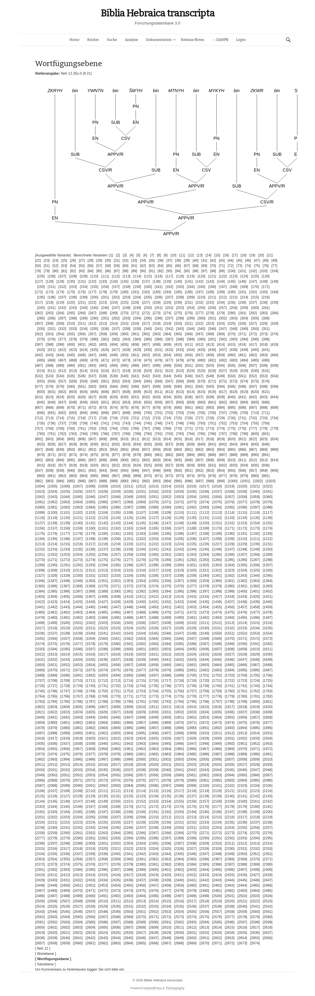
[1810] (141, 707)
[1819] (255, 707)
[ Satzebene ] (45, 964)
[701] (159, 413)
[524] (191, 371)
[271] (135, 313)
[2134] (153, 796)
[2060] (179, 775)
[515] (94, 371)
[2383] (179, 864)
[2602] (65, 927)
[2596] (229, 922)
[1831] (166, 712)
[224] (114, 302)
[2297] (52, 843)
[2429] (40, 880)
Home (74, 40)
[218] (50, 302)
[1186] (179, 533)
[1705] (255, 675)
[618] (234, 392)
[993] (157, 481)
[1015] (179, 486)
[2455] (128, 885)
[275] (178, 313)
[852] (92, 449)
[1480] (52, 617)
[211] (212, 297)
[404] (114, 344)
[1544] (141, 633)
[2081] (204, 780)
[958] (264, 470)
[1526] (153, 628)
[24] (55, 260)
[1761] (242, 691)
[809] (114, 439)
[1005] (52, 486)
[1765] (52, 696)
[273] (157, 313)
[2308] (191, 843)
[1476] (242, 612)
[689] (274, 407)
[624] (60, 397)
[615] (201, 392)
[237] (253, 302)
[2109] (77, 791)
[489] (60, 365)
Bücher (93, 40)
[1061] (40, 502)
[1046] (90, 497)
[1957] (77, 749)
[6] (145, 255)
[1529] (191, 628)
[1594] (52, 649)
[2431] (65, 880)
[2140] (229, 796)
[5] (138, 255)
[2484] (255, 891)
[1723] (242, 680)
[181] (135, 292)
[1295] (116, 565)
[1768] (90, 696)
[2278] (52, 838)
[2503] (255, 896)
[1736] (166, 686)
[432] (169, 350)
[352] (39, 334)
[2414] (90, 875)
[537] (92, 376)
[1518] (52, 628)
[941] (82, 470)
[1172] (242, 528)
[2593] (191, 922)
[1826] (103, 712)
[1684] (229, 670)
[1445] (90, 607)
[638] (210, 397)
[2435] (116, 880)
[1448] (128, 607)
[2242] (77, 827)
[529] (244, 371)
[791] (159, 434)
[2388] (242, 864)
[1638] (128, 659)
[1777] (204, 696)
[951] (189, 470)
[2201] (40, 817)
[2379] (128, 864)
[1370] (103, 586)
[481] (212, 360)
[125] (255, 276)
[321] (189, 323)
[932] (223, 465)
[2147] (77, 801)
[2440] (179, 880)
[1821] (40, 712)
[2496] (166, 896)
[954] (221, 470)
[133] (103, 281)
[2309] (204, 843)
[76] (266, 266)
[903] (157, 460)
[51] (47, 266)
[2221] (52, 822)
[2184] (65, 812)
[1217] (90, 544)
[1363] (255, 581)
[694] (84, 413)
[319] (167, 323)
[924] (137, 465)
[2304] (141, 843)
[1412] (153, 596)
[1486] (128, 617)
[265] (71, 313)
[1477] (255, 612)
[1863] (90, 722)
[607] (116, 392)
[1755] (166, 691)
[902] (146, 460)
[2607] (128, 927)
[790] (148, 434)
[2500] (217, 896)
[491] (82, 365)
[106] (52, 276)
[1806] (90, 707)
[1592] (267, 644)
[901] (135, 460)
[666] (266, 402)
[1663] (204, 665)
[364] (167, 334)
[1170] (217, 528)
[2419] (153, 875)
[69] (204, 266)
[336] (105, 329)
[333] (73, 329)
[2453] (103, 885)
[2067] (267, 775)
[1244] (191, 549)
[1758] (204, 691)
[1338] (179, 575)
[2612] (191, 927)
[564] (137, 381)
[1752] (128, 691)
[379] (84, 339)
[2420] (166, 875)
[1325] (255, 570)
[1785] (65, 701)
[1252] (52, 554)
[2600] (40, 927)
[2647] (153, 938)
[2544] (52, 912)
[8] (159, 255)
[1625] (204, 654)
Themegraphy (175, 988)
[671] (82, 407)
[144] (221, 281)
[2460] (191, 885)
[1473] (204, 612)
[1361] (229, 581)
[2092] (103, 785)
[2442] (204, 880)
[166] (212, 287)
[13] (200, 255)
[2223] (77, 822)
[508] (264, 365)
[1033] (166, 491)
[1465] (103, 612)
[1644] (204, 659)
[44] (231, 260)
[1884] (116, 728)
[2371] (267, 859)
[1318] (166, 570)
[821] (242, 439)
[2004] (191, 759)
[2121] (229, 791)
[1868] (153, 722)
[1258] (128, 554)
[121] (212, 276)
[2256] (255, 827)
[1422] (40, 602)
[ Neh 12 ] (42, 948)
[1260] (153, 554)
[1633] (65, 659)
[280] (232, 313)
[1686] (255, 670)
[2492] (116, 896)
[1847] (128, 717)
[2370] (255, 859)
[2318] (77, 848)
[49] (274, 260)
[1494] (229, 617)
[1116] (255, 512)
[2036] (116, 770)
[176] (82, 292)
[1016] (191, 486)
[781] (52, 434)
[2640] (65, 938)
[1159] (77, 528)
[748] (180, 423)
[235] (232, 302)
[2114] (141, 791)
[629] (114, 397)
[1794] (179, 701)
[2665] (141, 943)
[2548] (103, 912)
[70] (213, 266)
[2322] (128, 848)
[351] (266, 329)
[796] (212, 434)
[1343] (242, 575)
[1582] (141, 644)
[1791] (141, 701)
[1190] (229, 533)
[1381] (242, 586)
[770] (178, 428)
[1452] (179, 607)
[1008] (90, 486)
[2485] (267, 891)
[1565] (166, 638)
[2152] (141, 801)
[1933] (255, 738)
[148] (264, 281)
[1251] (40, 554)
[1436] (217, 602)
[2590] (153, 922)
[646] (52, 402)
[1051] (153, 497)
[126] (266, 276)
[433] (180, 350)
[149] (274, 281)
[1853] (204, 717)
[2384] (191, 864)
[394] (244, 339)
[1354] (141, 581)
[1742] (242, 686)
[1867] (141, 722)
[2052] (77, 775)
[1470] (166, 612)
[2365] (191, 859)
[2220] (40, 822)
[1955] (52, 749)
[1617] (103, 654)
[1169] (204, 528)
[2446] (255, 880)
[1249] (255, 549)
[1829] (141, 712)
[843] (234, 444)
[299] (191, 318)
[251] (159, 308)
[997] (199, 481)
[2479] (191, 891)
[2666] (153, 943)
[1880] (65, 728)
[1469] (153, 612)
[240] (41, 308)
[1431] (153, 602)
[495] (125, 365)
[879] (137, 455)
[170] (255, 287)
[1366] (52, 586)
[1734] (141, 686)
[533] (50, 376)
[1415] (191, 596)
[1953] (267, 743)
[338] (126, 329)
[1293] (90, 565)
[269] (114, 313)
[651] (105, 402)
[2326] (179, 848)
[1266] (229, 554)
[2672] (229, 943)
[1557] (65, 638)
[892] (39, 460)
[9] (166, 255)
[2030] (40, 770)
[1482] (77, 617)
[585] (125, 386)
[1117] (267, 512)
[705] (201, 413)
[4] (132, 255)
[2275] (255, 833)
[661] (212, 402)
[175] (71, 292)
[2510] (103, 901)
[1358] (191, 581)
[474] (137, 360)
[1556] (52, 638)
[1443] (65, 607)
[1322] (217, 570)
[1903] (116, 733)
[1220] (128, 544)
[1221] (141, 544)
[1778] (217, 696)
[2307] (179, 843)
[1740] (217, 686)
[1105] (116, 512)
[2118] (191, 791)
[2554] (179, 912)
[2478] (179, 891)
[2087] (40, 785)
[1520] (77, 628)
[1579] (103, 644)
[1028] (103, 491)
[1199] (103, 539)
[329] (274, 323)
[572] (223, 381)
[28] (90, 260)
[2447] (267, 880)
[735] (41, 423)
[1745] (40, 691)
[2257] (267, 827)
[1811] (153, 707)
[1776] (191, 696)
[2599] (267, 922)
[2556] (204, 912)
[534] (60, 376)
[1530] (204, 628)
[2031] (52, 770)
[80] (55, 271)
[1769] (103, 696)
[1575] (52, 644)
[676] (135, 407)
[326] (242, 323)
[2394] (77, 870)
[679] (167, 407)
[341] (159, 329)
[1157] (52, 528)
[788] (126, 434)
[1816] (217, 707)
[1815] (204, 707)
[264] (60, 313)
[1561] (116, 638)
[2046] (242, 770)
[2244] (103, 827)
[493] (103, 365)
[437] (223, 350)
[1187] (191, 533)
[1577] (77, 644)
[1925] (153, 738)
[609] (137, 392)
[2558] (229, 912)
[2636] (255, 933)
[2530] (116, 906)
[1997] (103, 759)
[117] (169, 276)
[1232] (40, 549)
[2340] (116, 854)
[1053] (179, 497)
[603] (73, 392)
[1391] (128, 591)
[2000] (141, 759)
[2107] (52, 791)
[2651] (204, 938)
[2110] (90, 791)
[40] (196, 260)
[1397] (204, 591)
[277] (199, 313)
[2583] (65, 922)
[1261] (166, 554)
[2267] (153, 833)
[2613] (204, 927)
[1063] (65, 502)
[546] (189, 376)
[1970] (242, 749)
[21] (270, 255)
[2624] (103, 933)
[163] (180, 287)
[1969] (229, 749)
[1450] (153, 607)
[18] (244, 255)
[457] (199, 355)
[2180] (255, 806)
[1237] (103, 549)
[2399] (141, 870)
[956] (242, 470)
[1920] (90, 738)
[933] (234, 465)
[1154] (255, 523)
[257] (223, 308)
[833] (126, 444)
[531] (266, 371)
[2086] (267, 780)
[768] (157, 428)
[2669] (191, 943)
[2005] (204, 759)
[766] (135, 428)
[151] (52, 287)
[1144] (128, 523)
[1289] (40, 565)
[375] (41, 339)
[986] (82, 481)
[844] (244, 444)
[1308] (40, 570)
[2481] (217, 891)
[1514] (242, 623)
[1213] (40, 544)
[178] (103, 292)
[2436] (128, 880)
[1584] (166, 644)
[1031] (141, 491)
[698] (126, 413)
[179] (114, 292)
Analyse (131, 40)
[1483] (90, 617)
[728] (210, 418)
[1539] (77, 633)
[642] (253, 397)
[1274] (90, 560)
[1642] (179, 659)
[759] (60, 428)
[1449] (141, 607)
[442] (39, 355)
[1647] (242, 659)
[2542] (267, 906)
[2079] (179, 780)
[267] (92, 313)
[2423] (204, 875)
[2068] (40, 780)
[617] (223, 392)
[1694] (116, 675)
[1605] (191, 649)
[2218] (255, 817)
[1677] (141, 670)
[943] (103, 470)
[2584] (77, 922)
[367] (199, 334)
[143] (210, 281)
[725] (178, 418)
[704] (191, 413)
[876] (105, 455)
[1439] (255, 602)
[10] (173, 255)
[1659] (153, 665)
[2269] (179, 833)
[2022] (179, 764)
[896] (82, 460)
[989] (114, 481)
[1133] (229, 518)
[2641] (77, 938)
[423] (73, 350)
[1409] (116, 596)
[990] (125, 481)
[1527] (166, 628)
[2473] (116, 891)
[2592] (179, 922)
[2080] (191, 780)
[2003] (179, 759)
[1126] (141, 518)
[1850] (166, 717)
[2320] (103, 848)
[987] (92, 481)
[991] (135, 481)
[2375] (77, 864)
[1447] (116, 607)
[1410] (128, 596)
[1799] (242, 701)
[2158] (217, 801)
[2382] (166, 864)
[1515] (255, 623)
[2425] (229, 875)
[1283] (204, 560)
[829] (84, 444)
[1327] (40, 575)
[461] (242, 355)
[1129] (179, 518)
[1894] (242, 728)
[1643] (191, 659)
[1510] (191, 623)
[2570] (141, 917)
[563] (126, 381)
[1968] (217, 749)
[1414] (179, 596)
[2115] (153, 791)
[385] (148, 339)
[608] (126, 392)
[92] (160, 271)
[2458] (166, 885)
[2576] (217, 917)
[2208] (128, 817)
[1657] (128, 665)
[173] (50, 292)
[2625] (116, 933)
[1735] (153, 686)
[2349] (229, 854)
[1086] (116, 507)
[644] (274, 397)
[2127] (65, 796)
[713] (50, 418)
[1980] (128, 754)
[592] (199, 386)
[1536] (40, 633)
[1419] (242, 596)
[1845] (103, 717)
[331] (52, 329)
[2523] (267, 901)
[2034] (90, 770)
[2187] (103, 812)
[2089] (65, 785)
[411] (189, 344)
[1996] (90, 759)
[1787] (90, 701)
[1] (111, 255)
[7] (152, 255)
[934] (244, 465)
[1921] (103, 738)
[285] (41, 318)
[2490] (90, 896)
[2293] (242, 838)
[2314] (267, 843)
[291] (105, 318)
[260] (255, 308)
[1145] (141, 523)
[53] (64, 266)
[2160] (242, 801)
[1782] (267, 696)
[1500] (65, 623)
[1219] (116, 544)
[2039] (153, 770)
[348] (234, 329)
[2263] (103, 833)
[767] (146, 428)
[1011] (128, 486)
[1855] (229, 717)
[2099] (191, 785)
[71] (222, 266)
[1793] (166, 701)
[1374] (153, 586)
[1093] (204, 507)
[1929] (204, 738)
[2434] (103, 880)
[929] (191, 465)
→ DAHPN (220, 40)
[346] (212, 329)
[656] (159, 402)
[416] (242, 344)
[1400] (242, 591)
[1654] (90, 665)
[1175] (40, 533)
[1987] (217, 754)
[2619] (40, 933)
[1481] (65, 617)
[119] (191, 276)
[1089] (153, 507)
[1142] (103, 523)
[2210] (153, 817)
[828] (73, 444)
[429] (137, 350)
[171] (266, 287)
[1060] (267, 497)
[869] (274, 449)
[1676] (128, 670)
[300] (201, 318)
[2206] (103, 817)
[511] (52, 371)
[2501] (229, 896)
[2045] (229, 770)
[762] (92, 428)
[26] (73, 260)
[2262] (90, 833)
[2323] (141, 848)
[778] (264, 428)
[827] (62, 444)
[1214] (52, 544)
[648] (73, 402)
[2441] (191, 880)
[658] (180, 402)
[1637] (116, 659)
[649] (84, 402)
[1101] (65, 512)
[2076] (141, 780)
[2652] (217, 938)
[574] (244, 381)
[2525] (52, 906)
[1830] (153, 712)
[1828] (128, 712)
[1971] (255, 749)
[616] (212, 392)
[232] (199, 302)
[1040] (255, 491)
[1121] (77, 518)
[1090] (166, 507)
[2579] (255, 917)
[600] (41, 392)
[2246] (128, 827)
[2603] (77, 927)
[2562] (40, 917)
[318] (157, 323)
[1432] (166, 602)
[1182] (128, 533)
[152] (62, 287)
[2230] (166, 822)
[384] (137, 339)
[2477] (166, 891)
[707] (223, 413)
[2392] (52, 870)
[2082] (217, 780)
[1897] (40, 733)
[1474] (217, 612)
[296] (159, 318)
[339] (137, 329)
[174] (60, 292)
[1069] (141, 502)
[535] (71, 376)
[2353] (40, 859)
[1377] (191, 586)
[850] (71, 449)
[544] (167, 376)
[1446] (103, 607)
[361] (135, 334)
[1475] (229, 612)
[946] (135, 470)
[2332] (255, 848)
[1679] (166, 670)
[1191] (242, 533)
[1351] (103, 581)
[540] (125, 376)
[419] (274, 344)
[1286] (242, 560)
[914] (274, 460)
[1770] (116, 696)
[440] (255, 350)
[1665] (229, 665)
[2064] (229, 775)
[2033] (77, 770)
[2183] (52, 812)
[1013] (153, 486)
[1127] (153, 518)
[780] (41, 434)
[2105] (267, 785)
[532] (39, 376)
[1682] (204, 670)
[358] (103, 334)
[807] (92, 439)
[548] (210, 376)
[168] (234, 287)
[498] (157, 365)
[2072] (90, 780)
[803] (50, 439)
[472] (116, 360)
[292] (116, 318)
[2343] (153, 854)
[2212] (179, 817)
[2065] (242, 775)
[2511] (116, 901)
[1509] (179, 623)
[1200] (116, 539)
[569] (191, 381)
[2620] (52, 933)
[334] (84, 329)
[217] (39, 302)
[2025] (217, 764)
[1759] (217, 691)
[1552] (242, 633)
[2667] (166, 943)
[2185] (77, 812)
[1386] (65, 591)
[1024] (52, 491)
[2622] (77, 933)
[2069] (52, 780)
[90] (143, 271)
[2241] (65, 827)
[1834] (204, 712)
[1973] (40, 754)
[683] (210, 407)
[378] (73, 339)
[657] (169, 402)
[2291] (217, 838)
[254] (191, 308)
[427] (116, 350)
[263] (50, 313)
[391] (212, 339)
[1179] (90, 533)
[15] (217, 255)
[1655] (103, 665)
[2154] (166, 801)
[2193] (179, 812)
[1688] (40, 675)
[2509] (90, 901)
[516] (105, 371)
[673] (103, 407)
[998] (210, 481)
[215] (255, 297)
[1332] (103, 575)
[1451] (166, 607)
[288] (73, 318)
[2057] (141, 775)
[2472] (103, 891)
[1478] (267, 612)
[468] (73, 360)
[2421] (179, 875)
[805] (71, 439)
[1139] (65, 523)
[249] (137, 308)
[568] (180, 381)
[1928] (191, 738)
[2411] (52, 875)
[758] (50, 428)
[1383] (267, 586)
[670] (71, 407)
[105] (41, 276)
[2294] (255, 838)
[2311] (229, 843)
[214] (244, 297)
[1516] (267, 623)
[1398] (217, 591)
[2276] (267, 833)
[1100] (52, 512)
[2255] (242, 827)
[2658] (52, 943)
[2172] (153, 806)
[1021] (255, 486)
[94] (178, 271)
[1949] (217, 743)
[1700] (191, 675)
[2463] (229, 885)
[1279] (153, 560)
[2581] (40, 922)
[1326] (267, 570)
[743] (126, 423)
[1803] (52, 707)
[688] (264, 407)
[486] (266, 360)
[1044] (65, 497)
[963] (73, 476)
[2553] (166, 912)
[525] (201, 371)
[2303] (128, 843)
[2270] (191, 833)
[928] (180, 465)
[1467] (128, 612)
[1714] (128, 680)
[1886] (141, 728)
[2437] (141, 880)
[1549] (204, 633)
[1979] (116, 754)
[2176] (204, 806)
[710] (255, 413)
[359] (114, 334)
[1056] (217, 497)
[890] (255, 455)
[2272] (217, 833)
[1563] (141, 638)
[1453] (191, 607)
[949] (167, 470)
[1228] (229, 544)
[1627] (229, 654)
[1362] (242, 581)
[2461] (204, 885)
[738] (73, 423)
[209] (191, 297)
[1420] (255, 596)
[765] (125, 428)
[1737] (179, 686)
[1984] (179, 754)
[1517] (40, 628)
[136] (135, 281)
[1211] (255, 539)
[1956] (65, 749)
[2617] (255, 927)
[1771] (128, 696)
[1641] (166, 659)
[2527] (77, 906)
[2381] (153, 864)
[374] (274, 334)
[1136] (267, 518)
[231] (189, 302)
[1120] (65, 518)
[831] (105, 444)
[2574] (191, 917)
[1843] (77, 717)
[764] (114, 428)
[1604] (179, 649)
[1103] (90, 512)
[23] (47, 260)
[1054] (191, 497)
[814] (167, 439)
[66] (178, 266)
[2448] (40, 885)
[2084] (242, 780)
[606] (105, 392)
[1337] (166, 575)
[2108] (65, 791)
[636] (189, 397)
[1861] (65, 722)
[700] (148, 413)
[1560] (103, 638)
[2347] (204, 854)
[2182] (40, 812)
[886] (212, 455)
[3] (125, 255)
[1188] (204, 533)
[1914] (255, 733)
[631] (135, 397)
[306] (266, 318)
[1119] (52, 518)
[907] (199, 460)
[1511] (204, 623)
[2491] (103, 896)
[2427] (255, 875)
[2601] (52, 927)
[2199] (255, 812)
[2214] (204, 817)
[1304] (229, 565)
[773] (210, 428)
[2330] (229, 848)
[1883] (103, 728)
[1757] (191, 691)
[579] (60, 386)
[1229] (242, 544)
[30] (108, 260)
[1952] (255, 743)
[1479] (40, 617)
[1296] (128, 565)
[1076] (229, 502)
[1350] (90, 581)
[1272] (65, 560)
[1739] (204, 686)
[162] (169, 287)
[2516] (179, 901)
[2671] (217, 943)
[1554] (267, 633)
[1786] (77, 701)
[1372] (128, 586)
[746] (159, 423)
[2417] (128, 875)
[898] (103, 460)
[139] (167, 281)
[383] (126, 339)
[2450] (65, 885)
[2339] (103, 854)
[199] (84, 297)
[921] (105, 465)
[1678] (153, 670)
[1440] (267, 602)
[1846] (116, 717)
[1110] (179, 512)
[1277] (128, 560)
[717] (92, 418)
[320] (178, 323)
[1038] (229, 491)
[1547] (179, 633)
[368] (210, 334)
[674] (114, 407)
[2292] (229, 838)
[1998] (116, 759)
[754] (244, 423)
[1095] (229, 507)
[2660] (77, 943)
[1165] (153, 528)
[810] (125, 439)
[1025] (65, 491)
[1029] (116, 491)
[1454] (204, 607)
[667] (39, 407)
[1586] (191, 644)
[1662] (191, 665)
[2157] (204, 801)
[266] (82, 313)
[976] (212, 476)
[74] (248, 266)
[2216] (229, 817)
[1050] (141, 497)
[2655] (255, 938)
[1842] (65, 717)
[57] (99, 266)
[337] (116, 329)
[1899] (65, 733)
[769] (167, 428)
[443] (50, 355)
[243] (73, 308)
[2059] (166, 775)
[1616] (90, 654)
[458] (210, 355)
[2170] (128, 806)
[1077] (242, 502)
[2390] (267, 864)
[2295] (267, 838)
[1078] (255, 502)
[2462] (217, 885)
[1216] (77, 544)
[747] (169, 423)
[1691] (77, 675)
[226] (135, 302)
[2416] (116, 875)
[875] (94, 455)
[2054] (103, 775)
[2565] (77, 917)
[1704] (242, 675)
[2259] (52, 833)
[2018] (128, 764)
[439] (244, 350)
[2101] (217, 785)
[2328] (204, 848)
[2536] (191, 906)
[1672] (77, 670)
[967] (116, 476)
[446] (82, 355)
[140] (178, 281)
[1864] (103, 722)
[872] (62, 455)
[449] (114, 355)
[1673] (90, 670)
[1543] (128, 633)
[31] (117, 260)
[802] (39, 439)
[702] (169, 413)
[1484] (103, 617)
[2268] (166, 833)
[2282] (103, 838)
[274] (167, 313)
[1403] (40, 596)
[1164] (141, 528)
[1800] (255, 701)
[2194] (191, 812)
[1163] (128, 528)
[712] (39, 418)
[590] (178, 386)
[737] (62, 423)
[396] (266, 339)
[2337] (77, 854)
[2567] (103, 917)
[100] (232, 271)
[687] (253, 407)
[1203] (153, 539)
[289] (84, 318)
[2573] (179, 917)
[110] (94, 276)
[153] (73, 287)
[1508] (166, 623)
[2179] (242, 806)
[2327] (191, 848)
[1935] (40, 743)
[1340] (204, 575)
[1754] (153, 691)
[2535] (179, 906)
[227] (146, 302)
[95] (187, 271)
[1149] (191, 523)
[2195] (204, 812)
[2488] (65, 896)
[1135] (255, 518)
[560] (94, 381)
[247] (116, 308)
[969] (137, 476)
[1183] (141, 533)
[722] (146, 418)
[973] (180, 476)
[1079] (267, 502)
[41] (204, 260)
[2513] (141, 901)
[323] (210, 323)
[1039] (242, 491)
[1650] (40, 665)
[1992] (40, 759)
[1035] (191, 491)
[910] (232, 460)
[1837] (242, 712)
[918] (73, 465)
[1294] (103, 565)
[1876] (255, 722)
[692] (62, 413)
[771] (189, 428)
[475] (148, 360)
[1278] (141, 560)
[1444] (77, 607)
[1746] (52, 691)
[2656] (267, 938)
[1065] (90, 502)
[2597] (242, 922)
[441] (266, 350)
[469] (84, 360)
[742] (116, 423)
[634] (167, 397)
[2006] (217, 759)
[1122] (90, 518)
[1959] (103, 749)
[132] (92, 281)
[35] (152, 260)
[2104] (255, 785)
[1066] (103, 502)
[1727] (52, 686)
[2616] (242, 927)
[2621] (65, 933)
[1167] (179, 528)
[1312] (90, 570)
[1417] (217, 596)
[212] (223, 297)
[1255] (90, 554)
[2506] (52, 901)
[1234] (65, 549)
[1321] (204, 570)
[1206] (191, 539)
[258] (234, 308)
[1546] (166, 633)
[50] (38, 266)
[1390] (116, 591)
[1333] (116, 575)
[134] (114, 281)
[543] (157, 376)
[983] (50, 481)
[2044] (217, 770)
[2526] (65, 906)
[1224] (179, 544)
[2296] (40, 843)
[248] (126, 308)
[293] (126, 318)
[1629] (255, 654)
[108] (73, 276)
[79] (47, 271)
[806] (82, 439)
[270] (125, 313)
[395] (255, 339)
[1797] (217, 701)
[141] (189, 281)
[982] (39, 481)
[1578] (90, 644)
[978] (234, 476)
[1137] (40, 523)
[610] (148, 392)
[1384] (40, 591)
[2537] (204, 906)
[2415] (103, 875)
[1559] (90, 638)
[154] (84, 287)
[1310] (65, 570)
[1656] (116, 665)
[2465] (255, 885)
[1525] (141, 628)
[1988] (229, 754)
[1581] (128, 644)
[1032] (153, 491)
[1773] (153, 696)
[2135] (166, 796)
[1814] (191, 707)
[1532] (229, 628)
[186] (189, 292)
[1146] (153, 523)
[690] (41, 413)
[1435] (204, 602)
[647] (62, 402)
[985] (71, 481)
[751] (212, 423)
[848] (50, 449)
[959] (274, 470)
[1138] (52, 523)
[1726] (40, 686)
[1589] (229, 644)
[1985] (191, 754)
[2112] (116, 791)
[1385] (52, 591)
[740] (94, 423)
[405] (125, 344)
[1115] (242, 512)
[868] (264, 449)
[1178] (77, 533)
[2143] (267, 796)
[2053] (90, 775)
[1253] (65, 554)
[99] (222, 271)
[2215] (217, 817)
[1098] (267, 507)
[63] (152, 266)
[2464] (242, 885)
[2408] (255, 870)
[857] (146, 449)
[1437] (229, 602)
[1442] (52, 607)
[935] (255, 465)
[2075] (128, 780)
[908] (210, 460)
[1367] (65, 586)
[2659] (65, 943)
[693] (73, 413)
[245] (94, 308)
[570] (201, 381)
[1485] (116, 617)
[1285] (229, 560)
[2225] (103, 822)
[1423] (52, 602)
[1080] (40, 507)
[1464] (90, 612)
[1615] (77, 654)
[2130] (103, 796)
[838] (180, 444)
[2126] (52, 796)
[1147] (166, 523)
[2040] (166, 770)
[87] (117, 271)
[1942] (128, 743)
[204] (137, 297)
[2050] (52, 775)
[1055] (204, 497)
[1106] (128, 512)
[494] (114, 365)
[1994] (65, 759)
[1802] (40, 707)
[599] (274, 386)
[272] (146, 313)
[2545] (65, 912)
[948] (157, 470)
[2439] (166, 880)
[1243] (179, 549)
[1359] (204, 581)
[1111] (191, 512)
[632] (146, 397)
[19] (252, 255)
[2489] (77, 896)
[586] (135, 386)
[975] (201, 476)
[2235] (229, 822)
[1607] (217, 649)
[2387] (229, 864)
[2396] (103, 870)
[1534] (255, 628)
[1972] (267, 749)
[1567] (191, 638)
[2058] (153, 775)
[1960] (116, 749)
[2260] (65, 833)
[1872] (204, 722)
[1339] (191, 575)
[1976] (77, 754)
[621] (266, 392)
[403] (103, 344)
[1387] (77, 591)
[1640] (153, 659)
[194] (274, 292)
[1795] (191, 701)
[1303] (217, 565)
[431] (159, 350)
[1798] (229, 701)
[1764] (40, 696)
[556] (52, 381)
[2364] (179, 859)
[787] (116, 434)
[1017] (204, 486)
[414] (221, 344)
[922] (116, 465)
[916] (52, 465)
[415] (232, 344)
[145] (232, 281)
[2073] (103, 780)
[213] (234, 297)
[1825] (90, 712)
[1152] (229, 523)
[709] (244, 413)
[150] (41, 287)
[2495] (153, 896)
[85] (99, 271)
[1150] (204, 523)
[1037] (217, 491)
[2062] (204, 775)
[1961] (128, 749)
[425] (94, 350)
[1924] (141, 738)
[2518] (204, 901)
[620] (255, 392)
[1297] (141, 565)
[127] (39, 281)
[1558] (77, 638)
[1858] (267, 717)
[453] (157, 355)
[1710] (77, 680)
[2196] (217, 812)
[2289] (191, 838)
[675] (125, 407)
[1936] (52, 743)
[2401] (166, 870)
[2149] (103, 801)
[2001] (153, 759)
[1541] (103, 633)
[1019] (229, 486)
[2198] (242, 812)
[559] (84, 381)
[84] (90, 271)
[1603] (166, 649)
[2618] (267, 927)
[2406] (229, 870)
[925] (148, 465)
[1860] (52, 722)
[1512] (217, 623)
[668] (50, 407)
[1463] (77, 612)
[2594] (204, 922)
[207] (169, 297)
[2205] (90, 817)
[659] (191, 402)
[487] (39, 365)
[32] (125, 260)
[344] (191, 329)
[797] (223, 434)
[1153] (242, 523)
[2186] (90, 812)
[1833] (191, 712)
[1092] (191, 507)
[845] (255, 444)
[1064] (77, 502)
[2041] (179, 770)
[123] (234, 276)
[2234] (217, 822)
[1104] (103, 512)
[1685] (242, 670)
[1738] (191, 686)
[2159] (229, 801)
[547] (199, 376)
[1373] (141, 586)
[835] (148, 444)
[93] (169, 271)
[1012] (141, 486)
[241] (52, 308)
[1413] (166, 596)
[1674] (103, 670)
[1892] (217, 728)
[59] (117, 266)
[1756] (179, 691)
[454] (167, 355)
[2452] (90, 885)
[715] (71, 418)
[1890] (191, 728)
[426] (105, 350)
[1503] (103, 623)
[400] (71, 344)
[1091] (179, 507)
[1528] (179, 628)
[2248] (153, 827)
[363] (157, 334)
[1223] (166, 544)
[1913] (242, 733)
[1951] (242, 743)
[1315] (128, 570)
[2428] (267, 875)
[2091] (90, 785)
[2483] (242, 891)
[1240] (141, 549)
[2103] (242, 785)
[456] (189, 355)
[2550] (128, 912)
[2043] (204, 770)
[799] (244, 434)
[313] (103, 323)
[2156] (191, 801)
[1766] (65, 696)
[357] (92, 334)
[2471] (90, 891)
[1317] (153, 570)
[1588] (217, 644)
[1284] (217, 560)
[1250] (267, 549)
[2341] (128, 854)
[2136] (179, 796)
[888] (234, 455)
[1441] (40, 607)
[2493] (128, 896)
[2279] (65, 838)
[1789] (116, 701)
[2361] (141, 859)
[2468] (52, 891)
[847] (39, 449)
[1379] (217, 586)
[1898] (52, 733)
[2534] (166, 906)
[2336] (65, 854)
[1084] (90, 507)
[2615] (229, 927)
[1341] (217, 575)
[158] (126, 287)
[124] (244, 276)
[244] (84, 308)
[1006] (65, 486)
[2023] (191, 764)
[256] (212, 308)
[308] (50, 323)
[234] (221, 302)
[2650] (191, 938)
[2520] (229, 901)
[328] (264, 323)
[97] (204, 271)
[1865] (116, 722)
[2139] (217, 796)
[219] (60, 302)
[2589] (141, 922)
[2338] (90, 854)
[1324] (242, 570)
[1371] (116, 586)
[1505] (128, 623)
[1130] (191, 518)
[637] (199, 397)
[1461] (52, 612)
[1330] (77, 575)
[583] (103, 386)
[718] (103, 418)
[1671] (65, 670)
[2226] (116, 822)
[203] (126, 297)
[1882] (90, 728)
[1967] (204, 749)
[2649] (179, 938)
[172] (39, 292)
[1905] (141, 733)
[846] (266, 444)
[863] (210, 449)
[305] (255, 318)
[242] (62, 308)
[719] (114, 418)
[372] (253, 334)
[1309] (52, 570)
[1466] (116, 612)
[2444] (229, 880)
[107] (62, 276)
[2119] (204, 791)
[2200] (267, 812)
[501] (189, 365)
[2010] (267, 759)
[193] (264, 292)
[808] (103, 439)
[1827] (116, 712)
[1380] (229, 586)
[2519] (217, 901)
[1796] (204, 701)
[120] (201, 276)
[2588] (128, 922)
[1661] (179, 665)
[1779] (229, 696)
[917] (62, 465)
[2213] (191, 817)
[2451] (77, 885)
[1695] (128, 675)
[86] (108, 271)
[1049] (128, 497)
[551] (242, 376)
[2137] (191, 796)
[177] (92, 292)
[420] (41, 350)
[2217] (242, 817)
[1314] (116, 570)
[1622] (166, 654)
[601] (52, 392)
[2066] (255, 775)
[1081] (52, 507)
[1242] (166, 549)
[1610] (255, 649)
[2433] (90, 880)
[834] (137, 444)
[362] (146, 334)
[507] (253, 365)
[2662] (103, 943)
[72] (231, 266)
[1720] (204, 680)
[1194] (40, 539)
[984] (60, 481)
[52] (55, 266)
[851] (82, 449)
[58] (108, 266)
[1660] (166, 665)
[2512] (128, 901)
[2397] (116, 870)
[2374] (65, 864)
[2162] (267, 801)
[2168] (103, 806)
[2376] (90, 864)
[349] (244, 329)
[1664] (217, 665)
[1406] (77, 596)
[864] (221, 449)
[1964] (166, 749)
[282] (253, 313)
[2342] (141, 854)
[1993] (52, 759)
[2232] (191, 822)
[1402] (267, 591)
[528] (234, 371)
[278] (210, 313)
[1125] (128, 518)
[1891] (204, 728)
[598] (264, 386)
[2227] (128, 822)
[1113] (217, 512)
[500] (178, 365)
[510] (41, 371)
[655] (148, 402)
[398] (50, 344)
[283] (264, 313)
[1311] (77, 570)
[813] (157, 439)
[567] (169, 381)
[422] (62, 350)
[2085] (255, 780)
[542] (146, 376)
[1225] (191, 544)
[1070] (153, 502)
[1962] (141, 749)
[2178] (229, 806)
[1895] (255, 728)
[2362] (153, 859)
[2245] (116, 827)
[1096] (242, 507)
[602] (62, 392)
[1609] (242, 649)
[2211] (166, 817)
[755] (255, 423)
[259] (244, 308)
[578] (50, 386)
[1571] (242, 638)
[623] (50, 397)
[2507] (65, 901)
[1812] (166, 707)
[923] (126, 465)
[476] (159, 360)
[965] (94, 476)
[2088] (52, 785)
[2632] (204, 933)
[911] (242, 460)
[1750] (103, 691)
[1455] (217, 607)
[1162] (116, 528)
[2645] (128, 938)
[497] (146, 365)
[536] (82, 376)
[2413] (77, 875)
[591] (189, 386)
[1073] (191, 502)
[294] (137, 318)
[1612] (40, 654)
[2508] (77, 901)
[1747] (65, 691)
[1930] (217, 738)
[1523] (116, 628)
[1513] (229, 623)
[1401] (255, 591)
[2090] (77, 785)
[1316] (141, 570)
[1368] (77, 586)
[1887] (153, 728)
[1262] (179, 554)
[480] (201, 360)
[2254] (229, 827)
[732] (253, 418)
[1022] (267, 486)
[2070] (65, 780)
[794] (191, 434)
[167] (223, 287)
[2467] (40, 891)
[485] (255, 360)
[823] (264, 439)
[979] (244, 476)
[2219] (267, 817)
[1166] (166, 528)
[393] (234, 339)
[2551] (141, 912)
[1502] (90, 623)
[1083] (77, 507)
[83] (82, 271)
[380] (94, 339)
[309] (60, 323)
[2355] (65, 859)
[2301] (103, 843)
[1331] (90, 575)
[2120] (217, 791)
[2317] (65, 848)
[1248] (242, 549)
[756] (266, 423)
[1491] (191, 617)
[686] (242, 407)
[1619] (128, 654)
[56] (90, 266)
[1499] (52, 623)
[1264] (204, 554)
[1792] (153, 701)
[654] (137, 402)
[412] (199, 344)
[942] (92, 470)
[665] (255, 402)
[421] (52, 350)
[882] (169, 455)
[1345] (267, 575)
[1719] (191, 680)
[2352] (267, 854)
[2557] (217, 912)
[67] (187, 266)
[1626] (217, 654)
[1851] (179, 717)
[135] (125, 281)
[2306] (166, 843)
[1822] (52, 712)
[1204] (166, 539)
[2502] (242, 896)
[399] (60, 344)
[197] (62, 297)
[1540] (90, 633)
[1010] (116, 486)
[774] (221, 428)
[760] (71, 428)
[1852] (191, 717)
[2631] (191, 933)
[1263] (191, 554)
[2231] (179, 822)
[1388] (90, 591)
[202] (116, 297)
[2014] (77, 764)
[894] (60, 460)
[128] (50, 281)
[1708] (52, 680)
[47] (257, 260)
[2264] (116, 833)
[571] (212, 381)
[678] (157, 407)
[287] (62, 318)
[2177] (217, 806)
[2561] (267, 912)
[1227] (217, 544)
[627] (92, 397)
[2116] (166, 791)
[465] (41, 360)
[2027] (242, 764)
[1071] (166, 502)
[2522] (255, 901)
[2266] (141, 833)
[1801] (267, 701)
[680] (178, 407)
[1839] (267, 712)
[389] (191, 339)
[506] (242, 365)
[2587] (116, 922)
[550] (232, 376)
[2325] (166, 848)
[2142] (255, 796)
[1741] (229, 686)
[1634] (77, 659)
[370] (232, 334)
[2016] (103, 764)
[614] (191, 392)
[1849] (153, 717)
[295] (148, 318)
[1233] (52, 549)
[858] (157, 449)
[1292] (77, 565)
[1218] (103, 544)
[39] (187, 260)
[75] (257, 266)
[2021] (166, 764)
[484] (244, 360)
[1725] (267, 680)
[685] (232, 407)
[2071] (77, 780)
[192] (253, 292)
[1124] (116, 518)
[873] (73, 455)
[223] (103, 302)
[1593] (40, 649)
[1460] (40, 612)
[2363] (166, 859)
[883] (180, 455)
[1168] (191, 528)
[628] (103, 397)
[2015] (90, 764)
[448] (103, 355)
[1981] (141, 754)
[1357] (179, 581)
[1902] (103, 733)
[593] (210, 386)
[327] (253, 323)
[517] (116, 371)
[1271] (52, 560)
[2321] (116, 848)
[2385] (204, 864)
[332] (62, 329)
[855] (125, 449)
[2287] (166, 838)
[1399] (229, 591)
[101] (242, 271)
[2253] (217, 827)
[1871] (191, 722)
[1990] (255, 754)
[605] (94, 392)
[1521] (90, 628)
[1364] (267, 581)
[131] (82, 281)
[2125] (40, 796)
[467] (62, 360)
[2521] (242, 901)
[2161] (255, 801)
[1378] (204, 586)
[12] (191, 255)
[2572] (166, 917)
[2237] (255, 822)
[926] (159, 465)
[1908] (179, 733)
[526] (212, 371)
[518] (126, 371)
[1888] (166, 728)
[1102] (77, 512)
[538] (103, 376)
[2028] (255, 764)
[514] (84, 371)
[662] (223, 402)
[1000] (232, 481)
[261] (266, 308)
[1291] (65, 565)
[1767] (77, 696)
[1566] (179, 638)
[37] (169, 260)
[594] (221, 386)
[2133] (141, 796)
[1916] (40, 738)
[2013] (65, 764)
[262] (39, 313)
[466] (52, 360)
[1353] (128, 581)
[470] (94, 360)
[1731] (103, 686)
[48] (266, 260)
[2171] (141, 806)
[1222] (153, 544)
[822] (253, 439)
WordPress (154, 988)
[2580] (267, 917)
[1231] (267, 544)
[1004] (40, 486)
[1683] (217, 670)
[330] (41, 329)
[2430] (52, 880)
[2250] (179, 827)
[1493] (217, 617)
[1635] (90, 659)
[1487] (141, 617)
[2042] (191, 770)
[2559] (242, 912)
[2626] (128, 933)
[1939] (90, 743)
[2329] (217, 848)
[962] (62, 476)
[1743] (255, 686)
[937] (39, 470)
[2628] (153, 933)
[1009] (103, 486)
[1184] (153, 533)
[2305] (153, 843)
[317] (146, 323)
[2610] (166, 927)
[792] (169, 434)
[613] (180, 392)
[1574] (40, 644)
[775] (232, 428)
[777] (253, 428)
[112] (116, 276)
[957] (253, 470)
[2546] (77, 912)
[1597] (90, 649)
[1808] (116, 707)
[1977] (90, 754)
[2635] (242, 933)
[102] (253, 271)
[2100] (204, 785)
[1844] (90, 717)
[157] (116, 287)
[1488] (153, 617)
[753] (234, 423)
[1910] (204, 733)
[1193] (267, 533)
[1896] (267, 728)
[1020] (242, 486)
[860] (178, 449)
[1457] (242, 607)
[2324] (153, 848)
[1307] (267, 565)
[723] (157, 418)
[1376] (179, 586)
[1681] (191, 670)
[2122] (242, 791)
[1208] (217, 539)
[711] (266, 413)
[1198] (90, 539)
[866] (242, 449)
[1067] (116, 502)
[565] (148, 381)
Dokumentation (159, 40)
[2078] (166, 780)
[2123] (255, 791)
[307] (39, 323)
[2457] (153, 885)
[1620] (141, 654)
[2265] (128, 833)
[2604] (90, 927)
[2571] (153, 917)
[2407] (242, 870)
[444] (60, 355)
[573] (234, 381)
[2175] (191, 806)
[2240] (52, 827)
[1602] (153, 649)
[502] (199, 365)
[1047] (103, 497)
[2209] (141, 817)
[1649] (267, 659)
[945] (125, 470)
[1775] (179, 696)
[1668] (267, 665)
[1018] (217, 486)
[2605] (103, 927)
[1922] (116, 738)
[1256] (103, 554)
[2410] (40, 875)
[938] (50, 470)
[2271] (204, 833)
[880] (148, 455)
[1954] (40, 749)
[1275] (103, 560)
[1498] (40, 623)
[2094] (128, 785)
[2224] (90, 822)
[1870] (179, 722)
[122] (223, 276)
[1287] (255, 560)
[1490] (179, 617)
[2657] (40, 943)
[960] (41, 476)
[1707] (40, 680)
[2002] (166, 759)
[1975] (65, 754)
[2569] (128, 917)
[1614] (65, 654)
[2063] (217, 775)
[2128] (77, 796)
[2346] (191, 854)
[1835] (217, 712)
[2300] (90, 843)
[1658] (141, 665)
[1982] (153, 754)
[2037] (128, 770)
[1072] (179, 502)
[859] (167, 449)
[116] (159, 276)
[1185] (166, 533)
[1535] (267, 628)
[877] (116, 455)
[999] (221, 481)
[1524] (128, 628)
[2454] (116, 885)
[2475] (141, 891)
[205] (148, 297)
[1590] (242, 644)
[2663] (116, 943)
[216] (266, 297)
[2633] (217, 933)
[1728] (65, 686)
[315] (125, 323)
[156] (105, 287)
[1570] (229, 638)
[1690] (65, 675)
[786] (105, 434)
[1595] (65, 649)
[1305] (242, 565)
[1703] (229, 675)
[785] (94, 434)
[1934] (267, 738)
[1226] (204, 544)
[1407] (90, 596)
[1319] (179, 570)
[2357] (90, 859)
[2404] (204, 870)
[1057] (229, 497)
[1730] (90, 686)
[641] (242, 397)
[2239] (40, 827)
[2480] (204, 891)
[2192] (166, 812)
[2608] (141, 927)
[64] (160, 266)
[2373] (52, 864)
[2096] (153, 785)
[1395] (179, 591)
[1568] (204, 638)
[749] (191, 423)
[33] (134, 260)
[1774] (166, 696)
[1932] (242, 738)
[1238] (116, 549)
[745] (148, 423)
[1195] (52, 539)
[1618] (116, 654)
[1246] (217, 549)
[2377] (103, 864)
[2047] (255, 770)
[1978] (103, 754)
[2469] (65, 891)
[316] (135, 323)
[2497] (179, 896)
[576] (266, 381)
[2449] (52, 885)
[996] (189, 481)
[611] (159, 392)
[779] (274, 428)
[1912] (229, 733)
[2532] (141, 906)
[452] (146, 355)
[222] (92, 302)
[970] (148, 476)
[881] (159, 455)
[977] (223, 476)
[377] (62, 339)
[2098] (179, 785)
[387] (169, 339)
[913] (264, 460)
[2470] (77, 891)
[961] (52, 476)
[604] (84, 392)
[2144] (40, 801)
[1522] (103, 628)
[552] (253, 376)
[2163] (40, 806)
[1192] (255, 533)
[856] (135, 449)
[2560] (255, 912)
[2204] (77, 817)
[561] (105, 381)
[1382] (255, 586)
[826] (52, 444)
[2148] (90, 801)
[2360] (128, 859)
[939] (60, 470)
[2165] (65, 806)
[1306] (255, 565)
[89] (134, 271)
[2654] (242, 938)
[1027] (90, 491)
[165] (201, 287)
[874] (84, 455)
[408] (157, 344)
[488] (50, 365)
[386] (159, 339)
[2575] (204, 917)
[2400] (153, 870)
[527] (223, 371)
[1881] (77, 728)
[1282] (191, 560)
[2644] (116, 938)
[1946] (179, 743)
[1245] (204, 549)
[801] (266, 434)
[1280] (166, 560)
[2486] (40, 896)
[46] (248, 260)
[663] (234, 402)
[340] (148, 329)
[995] (178, 481)
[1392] (141, 591)
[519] (137, 371)
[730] (232, 418)
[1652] (65, 665)
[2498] (191, 896)
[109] (84, 276)
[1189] (217, 533)
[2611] (179, 927)
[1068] (128, 502)
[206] (159, 297)
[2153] (153, 801)
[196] (52, 297)
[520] (148, 371)
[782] (62, 434)
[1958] (90, 749)
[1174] (267, 528)
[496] (135, 365)
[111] (105, 276)
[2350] (242, 854)
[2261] (77, 833)
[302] (223, 318)
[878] (126, 455)
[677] (146, 407)
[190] (232, 292)
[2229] (153, 822)
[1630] (267, 654)
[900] (125, 460)
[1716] (153, 680)
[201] (105, 297)
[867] (253, 449)
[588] (157, 386)
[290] (94, 318)
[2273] (229, 833)
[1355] (153, 581)
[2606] (116, 927)
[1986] (204, 754)
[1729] (77, 686)
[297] (169, 318)
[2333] (267, 848)
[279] (221, 313)
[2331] (242, 848)
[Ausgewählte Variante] (53, 255)
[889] (244, 455)
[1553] (255, 633)
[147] (253, 281)
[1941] (116, 743)
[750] (201, 423)
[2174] (179, 806)
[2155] (179, 801)
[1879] (52, 728)
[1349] (77, 581)
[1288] (267, 560)
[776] (242, 428)
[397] (39, 344)
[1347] (52, 581)
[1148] (179, 523)
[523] (180, 371)
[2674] (255, 943)
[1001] (245, 481)
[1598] (103, 649)
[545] (178, 376)
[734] (274, 418)
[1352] (116, 581)
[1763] (267, 691)
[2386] (217, 864)
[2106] (40, 791)
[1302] (204, 565)
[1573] (267, 638)
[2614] (217, 927)
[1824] (77, 712)
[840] (201, 444)
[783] (73, 434)
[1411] (141, 596)
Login (241, 40)
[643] (264, 397)
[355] (71, 334)
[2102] (229, 785)
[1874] (229, 722)
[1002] (258, 481)
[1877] (267, 722)
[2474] (128, 891)
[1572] (255, 638)
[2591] (166, 922)
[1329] (65, 575)
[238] (264, 302)
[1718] (179, 680)
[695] (94, 413)
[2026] (229, 764)
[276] (189, 313)
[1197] (77, 539)
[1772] (141, 696)
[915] (41, 465)
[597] (253, 386)
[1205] (179, 539)
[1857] (255, 717)
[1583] (153, 644)
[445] (71, 355)
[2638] (40, 938)
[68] (196, 266)
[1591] (255, 644)
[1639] (141, 659)
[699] (137, 413)
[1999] (128, 759)
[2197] (229, 812)
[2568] (116, 917)
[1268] (255, 554)
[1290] (52, 565)
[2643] (103, 938)
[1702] (217, 675)
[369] (221, 334)
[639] (221, 397)
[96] (196, 271)
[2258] (40, 833)
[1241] (153, 549)
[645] (41, 402)
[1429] (128, 602)
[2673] (242, 943)
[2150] (116, 801)
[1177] (65, 533)
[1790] (128, 701)
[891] (266, 455)
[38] (178, 260)
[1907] (166, 733)
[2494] (141, 896)
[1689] (52, 675)
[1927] (179, 738)
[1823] (65, 712)
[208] (180, 297)
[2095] (141, 785)
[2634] (229, 933)
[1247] (229, 549)
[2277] (40, 838)
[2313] (255, 843)
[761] (82, 428)
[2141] (242, 796)
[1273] (77, 560)
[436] (212, 350)
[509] (274, 365)
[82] (73, 271)
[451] (135, 355)
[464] (274, 355)
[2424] (217, 875)
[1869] (166, 722)
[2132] (128, 796)
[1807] (103, 707)
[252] (169, 308)
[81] (64, 271)
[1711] (90, 680)
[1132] (217, 518)
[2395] (90, 870)
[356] (82, 334)
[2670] (204, 943)
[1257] (116, 554)
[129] (60, 281)
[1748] (77, 691)
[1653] (77, 665)
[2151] (128, 801)
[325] (232, 323)
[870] (41, 455)
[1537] (52, 633)
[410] (178, 344)
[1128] (166, 518)
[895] (71, 460)
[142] (199, 281)
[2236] (242, 822)
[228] (157, 302)
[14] (209, 255)
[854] (114, 449)
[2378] (116, 864)
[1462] (65, 612)
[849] (60, 449)
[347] (223, 329)
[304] (244, 318)
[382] (116, 339)
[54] (73, 266)
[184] (167, 292)
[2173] (166, 806)
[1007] (77, 486)
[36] (160, 260)
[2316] (52, 848)
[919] (84, 465)
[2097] (166, 785)
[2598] (255, 922)
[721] (135, 418)
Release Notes (192, 40)
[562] (116, 381)
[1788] (103, 701)
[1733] (128, 686)
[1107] (141, 512)
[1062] (52, 502)
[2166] (77, 806)
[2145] (52, 801)
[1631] (40, 659)
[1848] (141, 717)
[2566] (90, 917)
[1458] (255, 607)
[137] (146, 281)
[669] (60, 407)
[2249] (166, 827)
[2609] (153, 927)
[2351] (255, 854)
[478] (180, 360)
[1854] (217, 717)
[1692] (90, 675)
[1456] (229, 607)
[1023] (40, 491)
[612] (169, 392)
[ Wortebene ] (45, 954)
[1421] (267, 596)
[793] (180, 434)
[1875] (242, 722)
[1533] (242, 628)
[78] (38, 271)
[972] (169, 476)
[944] (114, 470)
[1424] (65, 602)
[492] (92, 365)
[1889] (179, 728)
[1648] (255, 659)
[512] (62, 371)
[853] (103, 449)
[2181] (267, 806)
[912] (253, 460)
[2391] (40, 870)
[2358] (103, 859)
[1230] (255, 544)
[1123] (103, 518)
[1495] (242, 617)
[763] (103, 428)
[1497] (267, 617)
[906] (189, 460)
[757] (39, 428)
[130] (71, 281)
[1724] (255, 680)
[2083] (229, 780)
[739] (84, 423)
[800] (255, 434)
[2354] (52, 859)
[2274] (242, 833)
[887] (223, 455)
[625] (71, 397)
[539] (114, 376)
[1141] (90, 523)
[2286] (153, 838)
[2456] (141, 885)
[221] (82, 302)
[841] (212, 444)
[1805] (77, 707)
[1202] (141, 539)
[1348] (65, 581)
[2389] (255, 864)
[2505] (40, 901)
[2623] (90, 933)
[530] (255, 371)
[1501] (77, 623)
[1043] (52, 497)
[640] (232, 397)
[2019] (141, 764)
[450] (125, 355)
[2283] (116, 838)
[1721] (217, 680)
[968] (126, 476)
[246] (105, 308)
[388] (180, 339)
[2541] (255, 906)
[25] (64, 260)
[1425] (77, 602)
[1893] (229, 728)
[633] (157, 397)
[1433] (179, 602)
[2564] (65, 917)
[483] (234, 360)
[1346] (40, 581)
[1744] (267, 686)
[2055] (116, 775)
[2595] (217, 922)
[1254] (77, 554)
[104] (274, 271)
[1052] (166, 497)
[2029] (267, 764)
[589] (167, 386)
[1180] (103, 533)
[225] (125, 302)
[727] (199, 418)
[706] (212, 413)
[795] (201, 434)
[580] (71, 386)
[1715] (141, 680)
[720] (125, 418)
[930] (201, 465)
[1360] (217, 581)
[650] (94, 402)
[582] (92, 386)
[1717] (166, 680)
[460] (232, 355)
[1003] (270, 481)
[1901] (90, 733)
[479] (191, 360)
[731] (242, 418)
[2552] (153, 912)
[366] (189, 334)
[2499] (204, 896)
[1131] (204, 518)
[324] (221, 323)
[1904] (128, 733)
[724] (167, 418)
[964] (84, 476)
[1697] (153, 675)
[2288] (179, 838)
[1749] (90, 691)
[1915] (267, 733)
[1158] (65, 528)
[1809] (128, 707)
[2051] (65, 775)
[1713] (116, 680)
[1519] (65, 628)
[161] (159, 287)
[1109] (166, 512)
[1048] (116, 497)
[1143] (116, 523)
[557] (62, 381)
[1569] (217, 638)
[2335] (52, 854)
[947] (146, 470)
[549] (221, 376)
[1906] (153, 733)
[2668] (179, 943)
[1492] (204, 617)
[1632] (52, 659)
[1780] (242, 696)
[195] (41, 297)
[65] (169, 266)
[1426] (90, 602)
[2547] (90, 912)
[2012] (52, 764)
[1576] (65, 644)
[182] (146, 292)
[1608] (229, 649)
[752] (223, 423)
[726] (189, 418)
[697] (116, 413)
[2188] (116, 812)
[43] (222, 260)
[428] (126, 350)
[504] (221, 365)
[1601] (141, 649)
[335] (94, 329)
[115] (148, 276)
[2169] (116, 806)
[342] (169, 329)
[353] (50, 334)
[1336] (153, 575)
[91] (152, 271)
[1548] (191, 633)
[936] (266, 465)
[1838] (255, 712)
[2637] (267, 933)
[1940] (103, 743)
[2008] (242, 759)
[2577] (229, 917)
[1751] (116, 691)
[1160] (90, 528)
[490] (71, 365)
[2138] (204, 796)
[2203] (65, 817)
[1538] (65, 633)
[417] (253, 344)
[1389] (103, 591)
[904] (167, 460)
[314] (114, 323)
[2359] (116, 859)
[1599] (116, 649)
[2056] (128, 775)
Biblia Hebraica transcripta (157, 13)
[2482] (229, 891)
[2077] (153, 780)
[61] (134, 266)
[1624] (191, 654)
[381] (105, 339)
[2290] (204, 838)
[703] (180, 413)
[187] (199, 292)
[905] (178, 460)
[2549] (116, 912)
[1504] (116, 623)
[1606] (204, 649)
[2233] (204, 822)
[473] (126, 360)
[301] (212, 318)
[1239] (128, 549)
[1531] (217, 628)
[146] (242, 281)
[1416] (204, 596)
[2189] (128, 812)
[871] (52, 455)
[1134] (242, 518)
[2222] (65, 822)
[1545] (153, 633)
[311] (82, 323)
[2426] (242, 875)
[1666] (242, 665)
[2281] (90, 838)
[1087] (128, 507)
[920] (94, 465)
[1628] (242, 654)
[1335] (141, 575)
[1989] (242, 754)
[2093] (116, 785)
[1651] (52, 665)
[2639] (52, 938)
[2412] (65, 875)
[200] (94, 297)
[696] (105, 413)
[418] (264, 344)
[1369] (90, 586)
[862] (199, 449)
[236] (242, 302)
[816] (189, 439)
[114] (137, 276)
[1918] (65, 738)
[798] (234, 434)
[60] (125, 266)
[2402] (179, 870)
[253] (180, 308)
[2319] (90, 848)
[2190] (141, 812)
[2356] (77, 859)
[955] (232, 470)
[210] (201, 297)
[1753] (141, 691)
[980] (255, 476)
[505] (232, 365)
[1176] (52, 533)
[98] (213, 271)
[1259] (141, 554)
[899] (114, 460)
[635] (178, 397)
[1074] (204, 502)
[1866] (128, 722)
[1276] (116, 560)
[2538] (217, 906)
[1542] (116, 633)
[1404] (52, 596)
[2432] (77, 880)
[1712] (103, 680)
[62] (143, 266)
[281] (242, 313)
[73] (239, 266)
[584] (114, 386)
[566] (159, 381)
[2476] (153, 891)
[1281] (179, 560)
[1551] (229, 633)
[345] (201, 329)
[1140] (77, 523)
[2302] (116, 843)
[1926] (166, 738)
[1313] (103, 570)
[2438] (153, 880)
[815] (178, 439)
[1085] (103, 507)
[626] (82, 397)
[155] (94, 287)
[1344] (255, 575)
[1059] (255, 497)
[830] (94, 444)
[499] (167, 365)
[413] (210, 344)
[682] (199, 407)
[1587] (204, 644)
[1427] (103, 602)
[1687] (267, 670)
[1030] (128, 491)
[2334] (40, 854)
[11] (182, 255)
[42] (213, 260)
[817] (199, 439)
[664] (244, 402)
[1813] (179, 707)
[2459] (179, 885)
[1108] (153, 512)
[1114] (229, 512)
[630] (125, 397)
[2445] (242, 880)
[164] (191, 287)
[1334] (128, 575)
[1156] (40, 528)
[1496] (255, 617)
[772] (199, 428)
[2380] (141, 864)
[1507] (153, 623)
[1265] (217, 554)
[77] (274, 266)
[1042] (40, 497)
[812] (146, 439)
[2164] (52, 806)
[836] (159, 444)
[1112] (204, 512)
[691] (52, 413)
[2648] (166, 938)
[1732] (116, 686)
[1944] (153, 743)
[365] (178, 334)
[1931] (229, 738)
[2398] (128, 870)
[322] (199, 323)
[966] (105, 476)
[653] (126, 402)
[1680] (179, 670)
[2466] (267, 885)
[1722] (229, 680)
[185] (178, 292)
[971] (159, 476)
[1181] (116, 533)
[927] (169, 465)
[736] (52, 423)
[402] (92, 344)
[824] (274, 439)
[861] (189, 449)
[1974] (52, 754)
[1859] (40, 722)
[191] (242, 292)
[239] (274, 302)
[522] (169, 371)
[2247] (141, 827)
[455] (178, 355)
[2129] (90, 796)
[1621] (153, 654)
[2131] (116, 796)
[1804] (65, 707)
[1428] (116, 602)
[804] (60, 439)
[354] (60, 334)
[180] (125, 292)
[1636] (103, 659)
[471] (105, 360)
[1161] (103, 528)
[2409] (267, 870)
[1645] (217, 659)
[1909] (191, 733)
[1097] (255, 507)
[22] (38, 260)
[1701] (204, 675)
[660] (201, 402)
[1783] (40, 701)
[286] (52, 318)
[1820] (267, 707)
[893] (50, 460)
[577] (39, 386)
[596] (242, 386)
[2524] (40, 906)
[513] (73, 371)
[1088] (141, 507)
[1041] (267, 491)
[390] (201, 339)
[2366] (204, 859)
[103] (264, 271)
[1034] (179, 491)
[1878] (40, 728)
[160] (148, 287)
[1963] (153, 749)
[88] (125, 271)
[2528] (90, 906)
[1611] (267, 649)
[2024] (204, 764)
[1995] (77, 759)
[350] (255, 329)
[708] (234, 413)
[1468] (141, 612)
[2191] (153, 812)
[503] (210, 365)
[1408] (103, 596)
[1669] (40, 670)
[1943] (141, 743)
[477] (169, 360)
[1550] (217, 633)
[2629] (166, 933)
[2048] (267, 770)
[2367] (217, 859)
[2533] (153, 906)
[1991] (267, 754)
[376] (52, 339)
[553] (264, 376)
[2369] (242, 859)
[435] (201, 350)
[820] (232, 439)
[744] (137, 423)
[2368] (229, 859)
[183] (157, 292)
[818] (210, 439)
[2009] (255, 759)
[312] (92, 323)
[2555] (191, 912)
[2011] (40, 764)
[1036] (204, 491)
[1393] (153, 591)
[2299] (77, 843)
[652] (116, 402)
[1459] (267, 607)
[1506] (141, 623)
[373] (264, 334)
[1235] (77, 549)
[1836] (229, 712)
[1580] (116, 644)
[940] (71, 470)
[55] (82, 266)
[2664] (128, 943)
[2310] (217, 843)
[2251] (191, 827)
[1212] (267, 539)
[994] (167, 481)
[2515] (166, 901)
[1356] (166, 581)
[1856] (242, 717)
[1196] (65, 539)
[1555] (40, 638)
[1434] (191, 602)
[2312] (242, 843)
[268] (103, 313)
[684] (221, 407)
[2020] (153, 764)
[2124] (267, 791)
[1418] (229, 596)
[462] (253, 355)
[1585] (179, 644)
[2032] (65, 770)
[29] (99, 260)
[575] (255, 381)
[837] (169, 444)
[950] (178, 470)
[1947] (191, 743)
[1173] (255, 528)
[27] (82, 260)
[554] (274, 376)
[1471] (179, 612)
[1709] (65, 680)
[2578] (242, 917)
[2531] (128, 906)
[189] (221, 292)
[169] (244, 287)
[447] (92, 355)
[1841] (52, 717)
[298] (180, 318)
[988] (103, 481)
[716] (82, 418)
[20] (261, 255)
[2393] (65, 870)
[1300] (179, 565)
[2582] (52, 922)
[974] (191, 476)
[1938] (77, 743)
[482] (223, 360)
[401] (82, 344)
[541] (135, 376)
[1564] (153, 638)
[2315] (40, 848)
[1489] (166, 617)
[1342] (229, 575)
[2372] (40, 864)
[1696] (141, 675)
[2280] (77, 838)
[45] (239, 260)
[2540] (242, 906)
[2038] (141, 770)
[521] (159, 371)
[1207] (204, 539)
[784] (84, 434)
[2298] (65, 843)
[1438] (242, 602)
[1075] (217, 502)
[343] (180, 329)
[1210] (242, 539)
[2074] (116, 780)
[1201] (128, 539)
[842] (223, 444)
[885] (201, 455)
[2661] (90, 943)
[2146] (65, 801)
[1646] (229, 659)
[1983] (166, 754)
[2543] (40, 912)
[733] (264, 418)
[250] (148, 308)
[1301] (191, 565)
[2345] (179, 854)
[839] (191, 444)
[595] (232, 386)
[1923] (128, 738)
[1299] (166, 565)
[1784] (52, 701)
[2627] (141, 933)
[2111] (103, 791)
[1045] (77, 497)
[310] (71, 323)
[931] (212, 465)
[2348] (217, 854)
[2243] (90, 827)
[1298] (153, 565)
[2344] (166, 854)
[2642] (90, 938)
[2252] (204, 827)
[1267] (242, 554)
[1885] (128, 728)
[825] (41, 444)
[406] (135, 344)
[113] (126, 276)
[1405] (65, 596)
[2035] (103, 770)
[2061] (191, 775)
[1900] (77, 733)
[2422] (191, 875)
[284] (274, 313)
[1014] (166, 486)
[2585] (90, 922)
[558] (73, 381)
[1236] (90, 549)
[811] (135, 439)
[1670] (52, 670)
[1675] (116, 670)
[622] (39, 397)
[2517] (191, 901)
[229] (167, 302)
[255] (201, 308)
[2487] (52, 896)
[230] (178, 302)
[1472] (191, 612)
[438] (234, 350)
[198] (73, 297)
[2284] (128, 838)
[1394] (166, 591)
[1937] (65, 743)
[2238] (267, 822)
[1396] (191, 591)
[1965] (179, 749)
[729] (221, 418)
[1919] (77, 738)
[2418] (141, 875)
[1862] (77, 722)
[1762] (255, 691)
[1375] (166, 586)
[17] (235, 255)
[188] (210, 292)
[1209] (229, 539)
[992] (146, 481)
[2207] (116, 817)
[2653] (229, 938)
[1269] (267, 554)
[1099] (40, 512)
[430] (148, 350)
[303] (234, 318)
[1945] (166, 743)
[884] (191, 455)
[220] (71, 302)
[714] (60, 418)
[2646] (141, 938)
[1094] (217, 507)
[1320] (191, 570)
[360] (125, 334)
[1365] (40, 586)
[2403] (191, 870)
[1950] (229, 743)
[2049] (40, 775)
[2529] (103, 906)
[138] (157, 281)
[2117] (179, 791)
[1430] (141, 602)
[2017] (116, 764)
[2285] (141, 838)
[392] (223, 339)
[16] (226, 255)
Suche (112, 40)
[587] (146, 386)
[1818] (242, 707)
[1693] (103, 675)
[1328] (52, 575)
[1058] (242, 497)
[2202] (52, 817)
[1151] (217, 523)
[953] (210, 470)
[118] (180, 276)
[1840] (40, 717)
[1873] (217, 722)
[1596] (77, 649)
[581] (82, 386)
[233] (210, 302)
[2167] (90, 806)
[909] (221, 460)
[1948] (204, 743)
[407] (146, 344)
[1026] (77, 491)
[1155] (267, 523)
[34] (143, 260)
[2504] (267, 896)
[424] (84, 350)
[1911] (217, 733)
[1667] (255, 665)
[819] (221, 439)
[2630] (179, 933)
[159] (137, 287)
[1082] (65, 507)
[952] (199, 470)
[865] (232, 449)
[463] (264, 355)
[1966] (191, 749)
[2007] (229, 759)
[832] (116, 444)
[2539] (229, 906)
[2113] (128, 791)
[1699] (179, 675)
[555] (41, 381)
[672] (92, 407)
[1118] (40, 518)
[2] (118, 255)
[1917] (52, 738)
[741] (105, 423)
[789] (137, 434)
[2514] (153, 901)
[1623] (179, 654)
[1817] (229, 707)
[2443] (217, 880)
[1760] (229, 691)
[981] (266, 476)
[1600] (128, 649)
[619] (244, 392)
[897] (92, 460)
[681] (189, 407)
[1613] (52, 654)
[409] (167, 344)
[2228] (141, 822)
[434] (191, 350)
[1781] (255, 696)
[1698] (166, 675)
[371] (242, 334)
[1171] (229, 528)
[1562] (128, 638)
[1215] (65, 544)
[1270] (40, 560)
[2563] (52, 917)
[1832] (179, 712)
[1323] (229, 570)
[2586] (103, 922)
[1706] (267, 675)
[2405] (217, 870)
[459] (221, 355)
